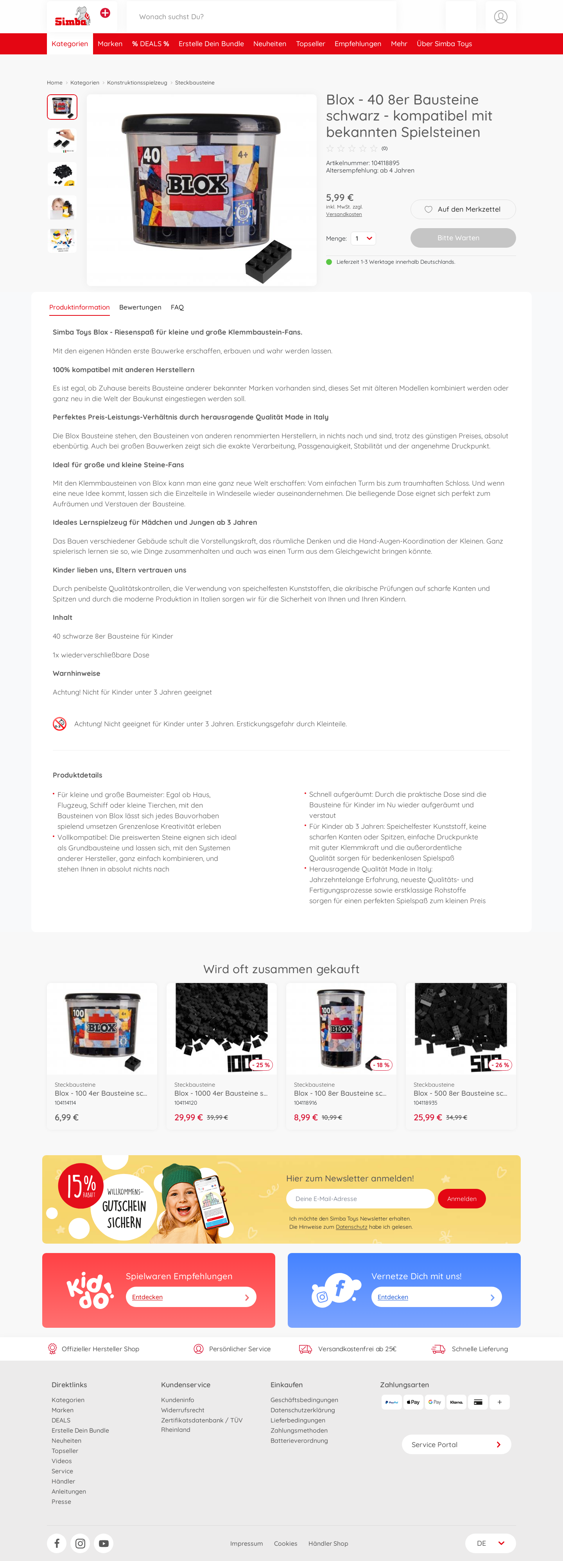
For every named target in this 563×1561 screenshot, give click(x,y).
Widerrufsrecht (182, 1410)
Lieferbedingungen (298, 1420)
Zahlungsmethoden (299, 1430)
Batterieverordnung (299, 1440)
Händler (63, 1481)
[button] (461, 24)
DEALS (151, 60)
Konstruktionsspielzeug (137, 82)
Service (62, 1471)
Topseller (310, 60)
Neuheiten (270, 60)
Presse (61, 1501)
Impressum (246, 1543)
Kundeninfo (177, 1400)
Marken (110, 60)
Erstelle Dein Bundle (211, 60)
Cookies (286, 1543)
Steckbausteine (195, 82)
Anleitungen (69, 1491)
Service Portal (457, 1444)
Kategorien (70, 60)
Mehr (399, 60)
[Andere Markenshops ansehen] (105, 21)
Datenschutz (352, 1226)
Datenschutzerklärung (303, 1410)
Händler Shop (328, 1543)
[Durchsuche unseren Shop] (261, 24)
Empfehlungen (358, 60)
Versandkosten (344, 214)
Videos (62, 1461)
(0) (356, 148)
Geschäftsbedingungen (304, 1400)
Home (55, 82)
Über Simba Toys (444, 60)
